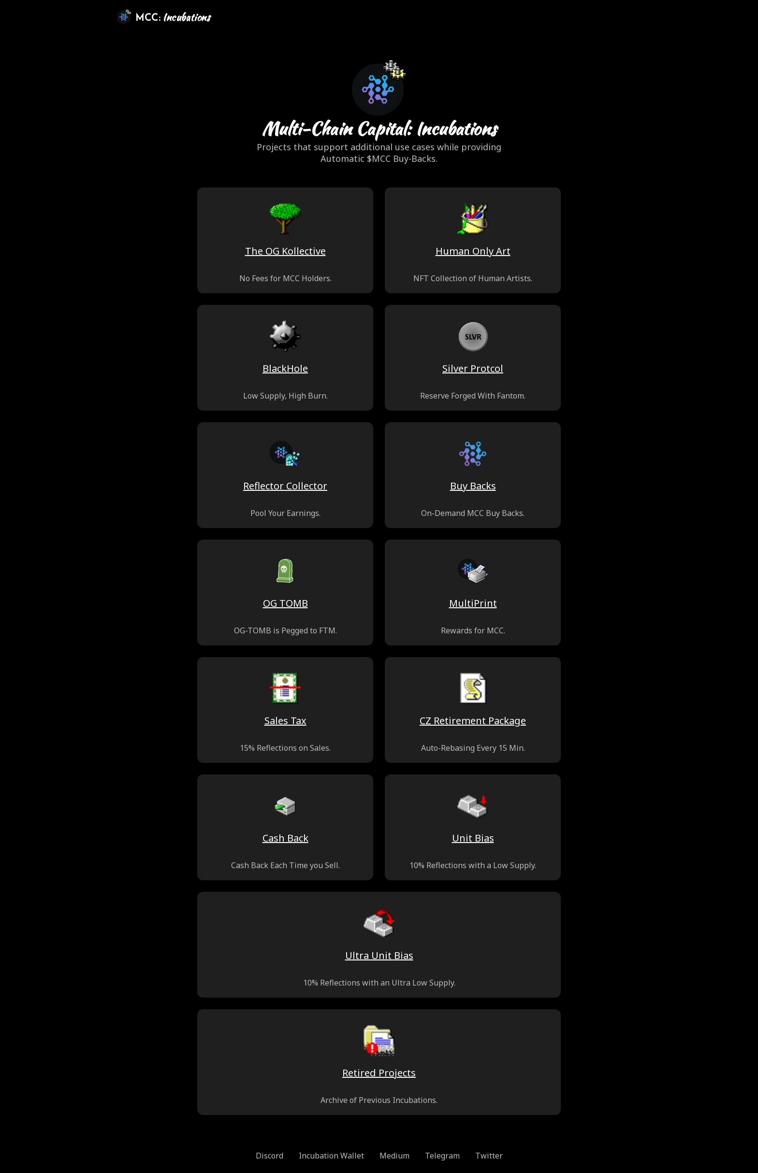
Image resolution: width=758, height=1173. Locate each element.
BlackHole (285, 368)
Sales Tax (285, 720)
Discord (269, 1155)
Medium (394, 1155)
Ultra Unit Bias (379, 955)
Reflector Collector (285, 485)
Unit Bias (473, 837)
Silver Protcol (472, 368)
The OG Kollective (285, 250)
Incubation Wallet (331, 1155)
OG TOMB (285, 603)
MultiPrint (473, 603)
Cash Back (285, 837)
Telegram (442, 1155)
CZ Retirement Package (473, 720)
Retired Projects (379, 1072)
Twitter (489, 1155)
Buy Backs (473, 485)
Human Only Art (473, 250)
